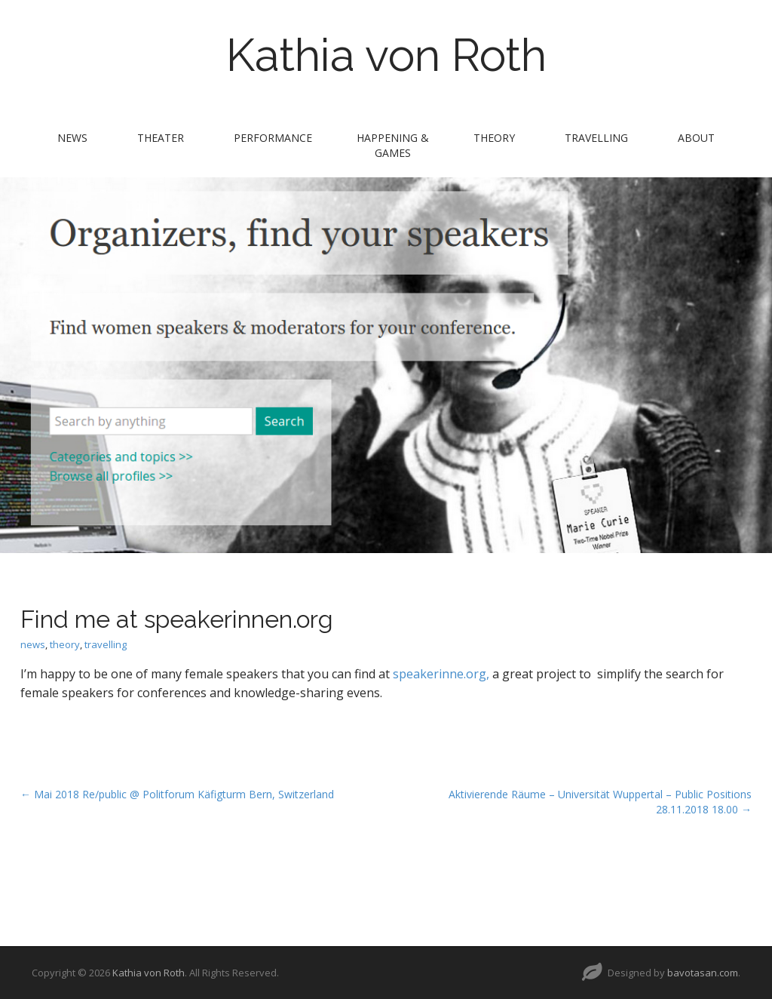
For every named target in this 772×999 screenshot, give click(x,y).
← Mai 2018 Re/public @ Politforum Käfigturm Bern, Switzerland (177, 794)
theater (160, 138)
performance (273, 138)
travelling (596, 138)
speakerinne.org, (441, 673)
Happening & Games (393, 145)
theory (494, 138)
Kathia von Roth (386, 55)
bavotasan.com (702, 972)
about (696, 138)
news (72, 138)
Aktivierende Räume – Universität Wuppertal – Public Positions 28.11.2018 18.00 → (600, 801)
